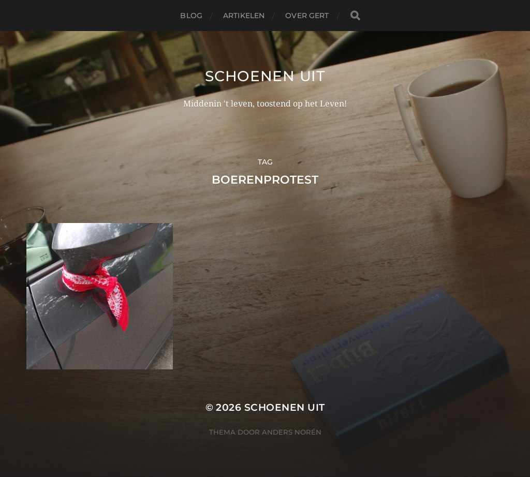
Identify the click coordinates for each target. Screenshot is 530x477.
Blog (191, 15)
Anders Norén (291, 432)
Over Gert (307, 15)
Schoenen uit (265, 76)
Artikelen (243, 15)
